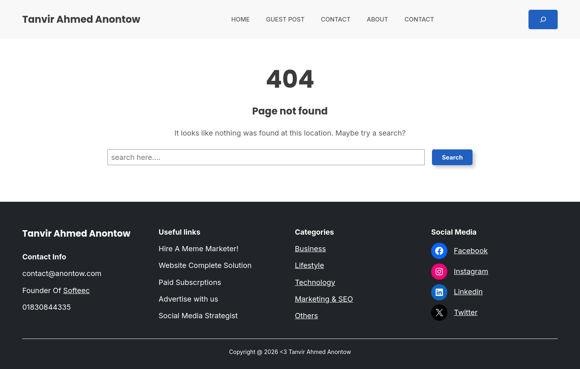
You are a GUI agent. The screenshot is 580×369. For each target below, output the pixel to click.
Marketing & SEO (324, 299)
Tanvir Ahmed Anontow (81, 19)
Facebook (471, 250)
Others (306, 315)
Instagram (471, 271)
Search (452, 157)
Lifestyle (309, 265)
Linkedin (468, 291)
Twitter (465, 312)
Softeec (76, 290)
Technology (315, 282)
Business (310, 248)
